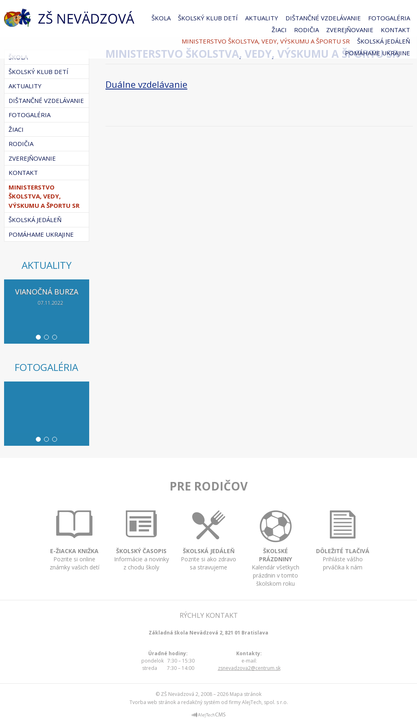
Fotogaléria (389, 18)
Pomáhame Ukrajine (377, 53)
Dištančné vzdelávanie (323, 18)
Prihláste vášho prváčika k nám (342, 551)
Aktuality (261, 18)
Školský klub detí (208, 18)
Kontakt (395, 30)
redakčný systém (200, 702)
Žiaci (279, 30)
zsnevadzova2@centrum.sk (249, 668)
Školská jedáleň (383, 41)
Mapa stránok (245, 694)
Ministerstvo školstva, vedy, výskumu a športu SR (266, 41)
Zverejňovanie (349, 30)
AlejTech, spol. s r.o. (265, 702)
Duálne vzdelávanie (146, 84)
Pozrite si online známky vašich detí (74, 551)
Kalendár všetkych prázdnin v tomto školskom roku (275, 561)
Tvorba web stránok (152, 702)
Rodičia (306, 30)
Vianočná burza (46, 292)
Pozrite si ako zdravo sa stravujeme (208, 552)
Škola (161, 18)
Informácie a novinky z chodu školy (141, 551)
